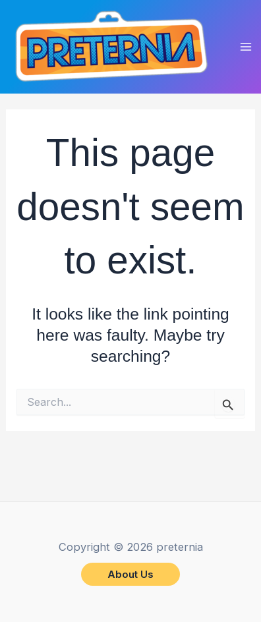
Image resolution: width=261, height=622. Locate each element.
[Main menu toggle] (246, 47)
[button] (130, 574)
